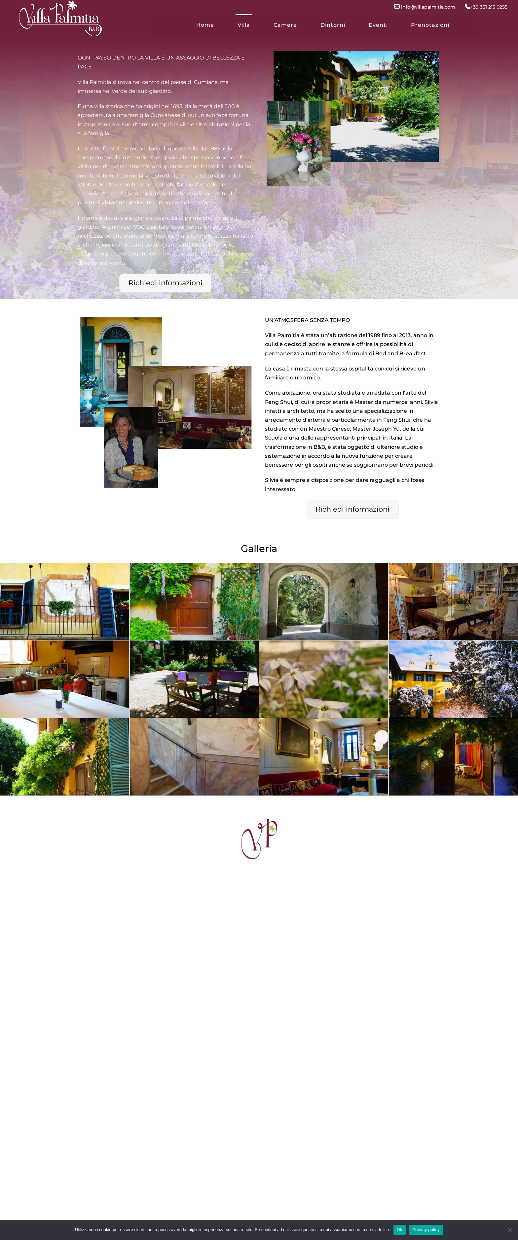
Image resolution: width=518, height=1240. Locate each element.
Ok (399, 1229)
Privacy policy (426, 1229)
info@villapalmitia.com (420, 7)
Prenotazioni (430, 25)
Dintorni (332, 25)
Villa (244, 25)
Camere (285, 25)
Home (205, 25)
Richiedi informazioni (166, 283)
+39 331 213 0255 (482, 7)
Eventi (378, 25)
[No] (509, 1229)
